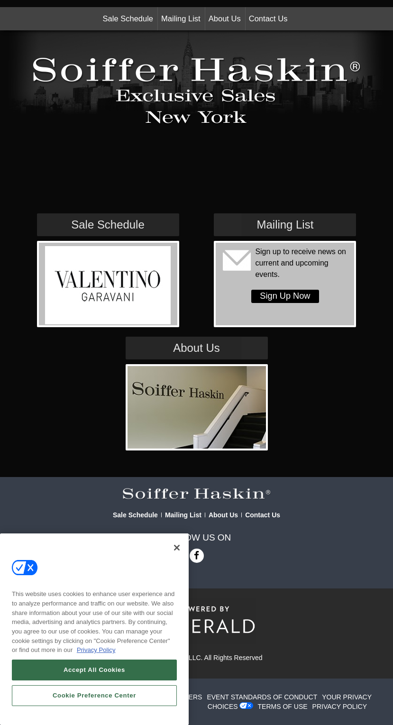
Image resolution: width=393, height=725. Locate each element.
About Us (225, 18)
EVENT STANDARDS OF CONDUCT (262, 697)
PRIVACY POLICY (339, 706)
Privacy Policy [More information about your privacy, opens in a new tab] (96, 649)
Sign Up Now (285, 296)
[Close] (176, 547)
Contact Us (268, 18)
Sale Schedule (128, 18)
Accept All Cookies (94, 669)
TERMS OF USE (283, 706)
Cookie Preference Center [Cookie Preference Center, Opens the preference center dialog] (94, 695)
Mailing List (181, 18)
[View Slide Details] (108, 285)
